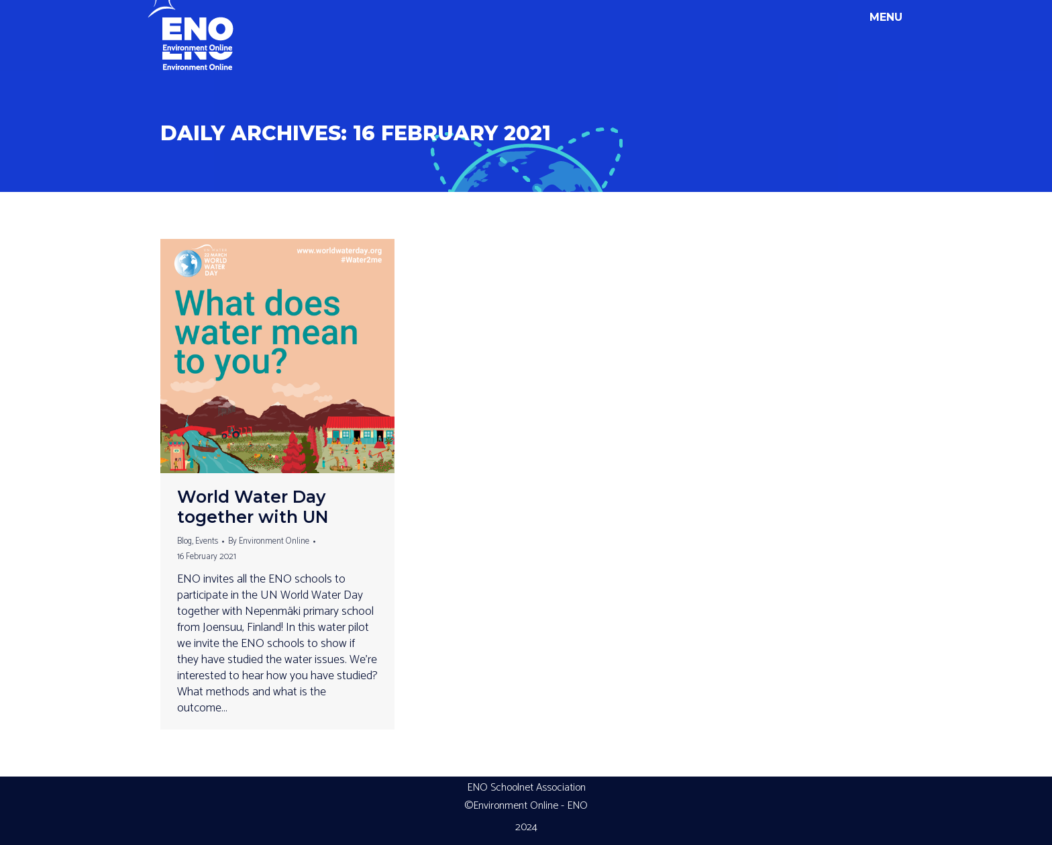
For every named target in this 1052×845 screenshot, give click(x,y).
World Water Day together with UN (253, 507)
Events (206, 541)
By (268, 541)
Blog (184, 541)
